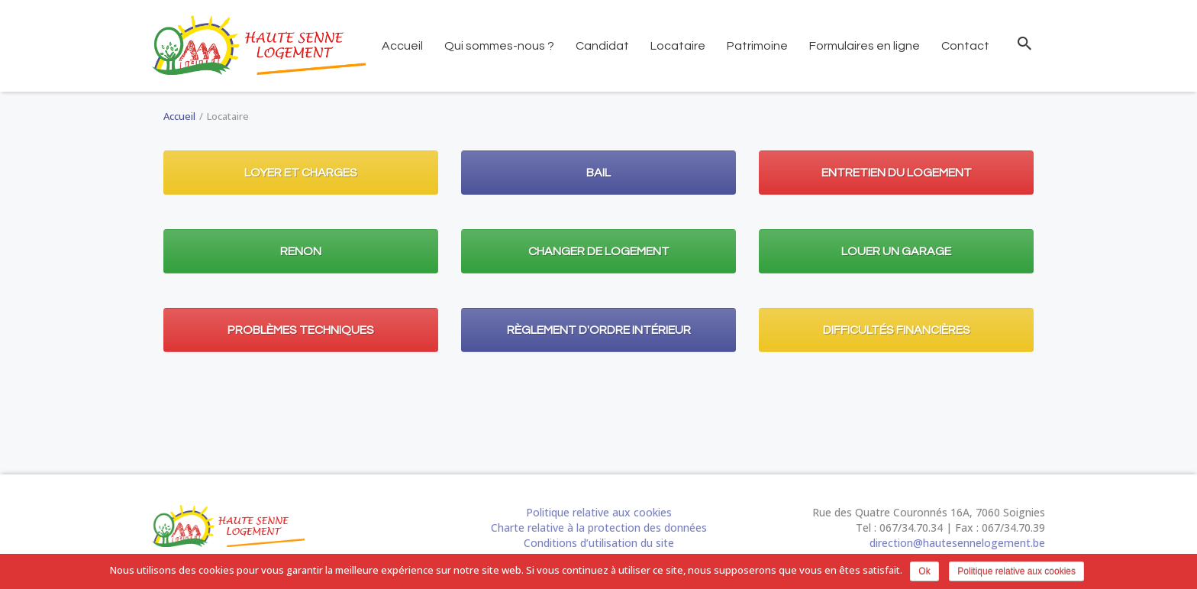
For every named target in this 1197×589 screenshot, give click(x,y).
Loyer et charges (300, 173)
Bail (598, 173)
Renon (300, 251)
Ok (924, 571)
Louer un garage (896, 251)
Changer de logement (598, 251)
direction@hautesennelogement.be (957, 543)
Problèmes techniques (300, 330)
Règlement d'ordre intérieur (599, 330)
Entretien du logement (896, 173)
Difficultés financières (896, 330)
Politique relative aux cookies (599, 512)
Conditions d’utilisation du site (599, 543)
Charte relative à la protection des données (599, 527)
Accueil (179, 116)
